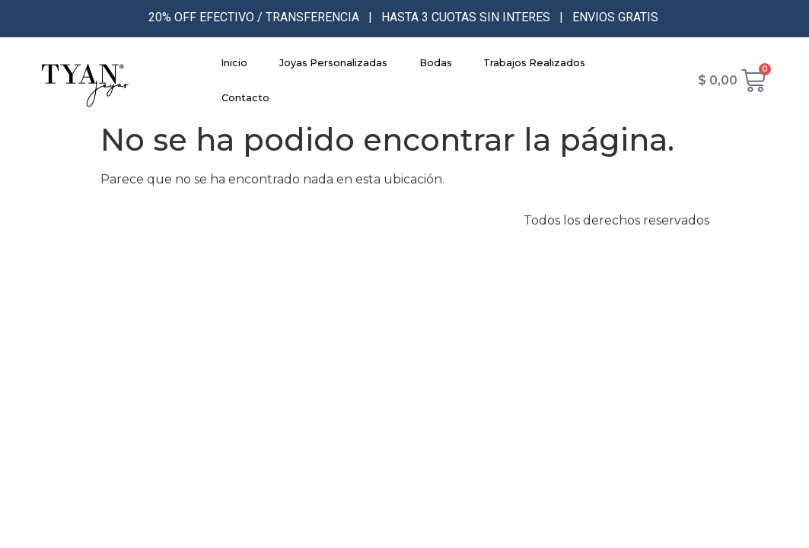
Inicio (234, 62)
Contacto (245, 98)
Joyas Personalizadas (333, 62)
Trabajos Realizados (534, 62)
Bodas (435, 62)
